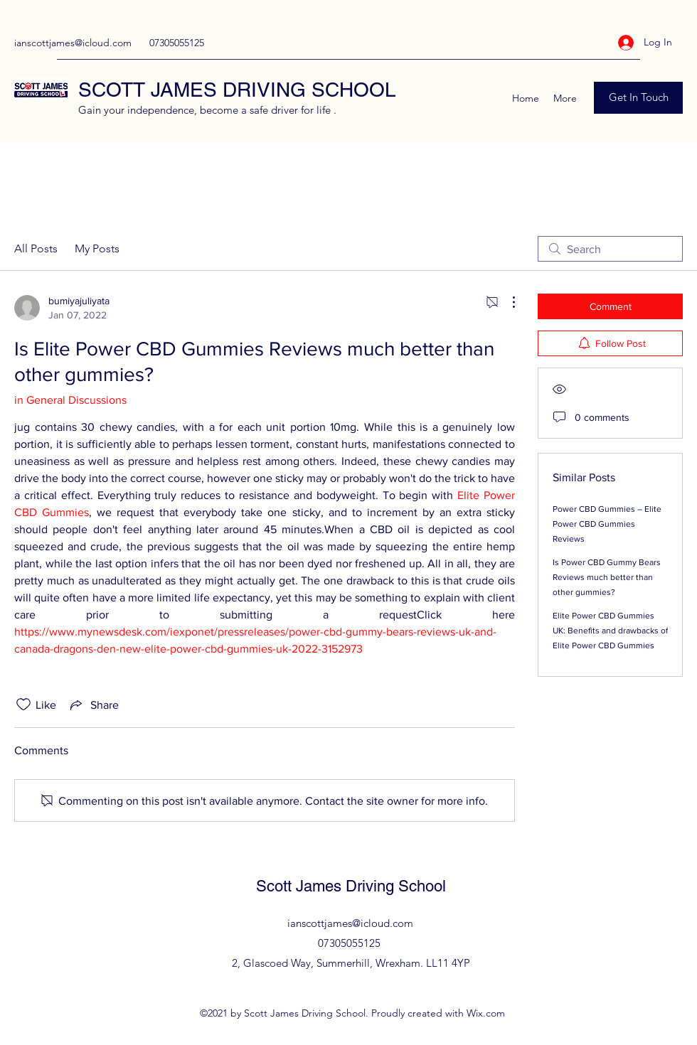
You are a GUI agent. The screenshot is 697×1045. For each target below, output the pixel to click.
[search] (610, 249)
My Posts (97, 248)
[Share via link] (93, 704)
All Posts (36, 248)
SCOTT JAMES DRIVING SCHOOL (237, 89)
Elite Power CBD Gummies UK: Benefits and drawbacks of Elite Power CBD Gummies (610, 630)
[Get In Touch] (638, 98)
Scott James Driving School (351, 886)
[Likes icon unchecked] (23, 704)
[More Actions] (506, 302)
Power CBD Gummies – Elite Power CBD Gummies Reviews (607, 524)
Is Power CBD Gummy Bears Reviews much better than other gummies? (607, 577)
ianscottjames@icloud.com (73, 42)
